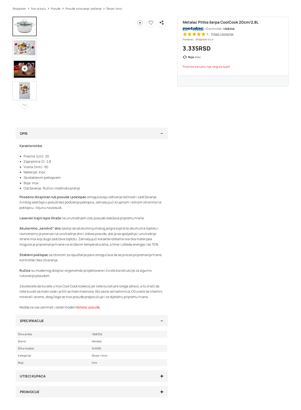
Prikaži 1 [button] (222, 34)
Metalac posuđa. (88, 307)
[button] (151, 22)
